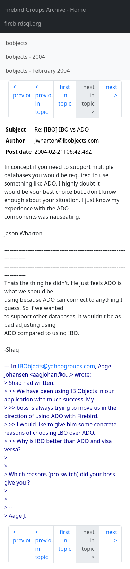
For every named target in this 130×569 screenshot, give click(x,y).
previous (22, 95)
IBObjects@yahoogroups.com (56, 366)
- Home (45, 9)
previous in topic (44, 103)
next (111, 87)
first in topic (64, 95)
